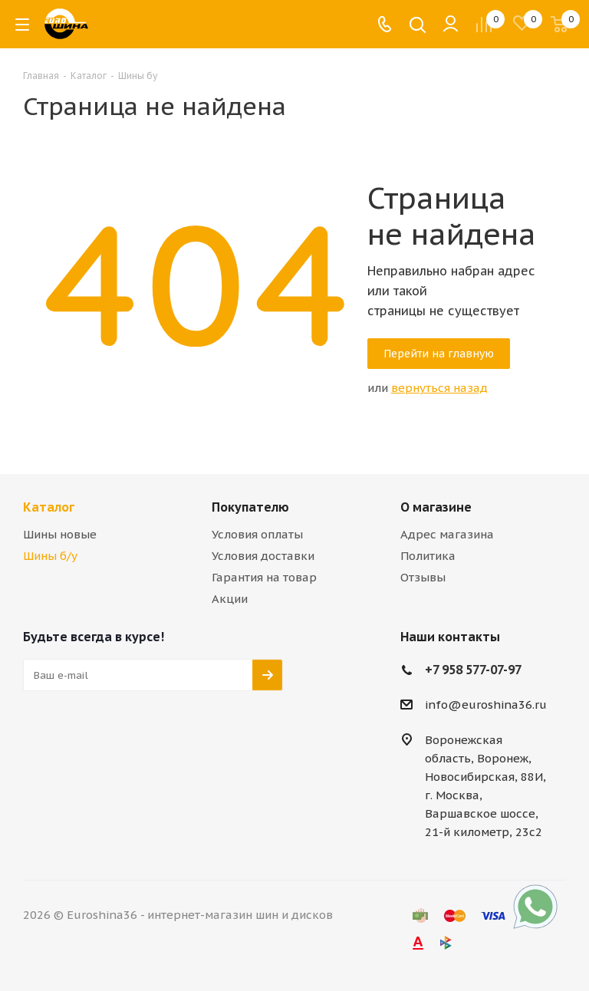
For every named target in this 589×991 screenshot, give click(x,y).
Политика (428, 555)
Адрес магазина (447, 534)
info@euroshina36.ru (486, 704)
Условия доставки (263, 555)
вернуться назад (439, 387)
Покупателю (250, 507)
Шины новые (60, 534)
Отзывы (423, 577)
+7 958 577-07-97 (473, 669)
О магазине (436, 507)
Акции (230, 598)
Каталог (48, 507)
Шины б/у (50, 555)
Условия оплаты (257, 534)
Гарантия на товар (264, 577)
